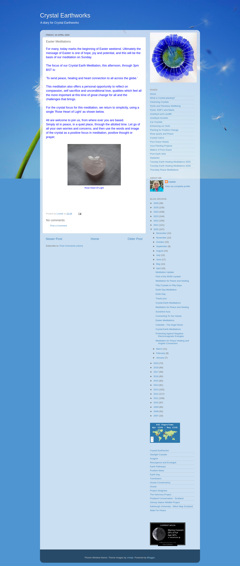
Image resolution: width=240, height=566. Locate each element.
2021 (156, 225)
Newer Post (54, 239)
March (159, 349)
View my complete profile (177, 186)
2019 (156, 363)
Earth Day (161, 294)
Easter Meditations (165, 320)
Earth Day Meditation (166, 289)
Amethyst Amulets (159, 118)
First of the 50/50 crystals (168, 276)
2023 (156, 216)
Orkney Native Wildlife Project (165, 502)
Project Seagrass (158, 490)
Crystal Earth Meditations (168, 303)
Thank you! (161, 298)
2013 (156, 389)
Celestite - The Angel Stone (169, 325)
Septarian (155, 158)
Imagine (154, 458)
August (160, 251)
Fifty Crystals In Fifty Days (169, 285)
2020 (156, 229)
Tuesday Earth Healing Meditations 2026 (170, 166)
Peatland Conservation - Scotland (167, 498)
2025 (156, 207)
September (162, 246)
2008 (156, 411)
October (160, 242)
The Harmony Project (160, 494)
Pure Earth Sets (158, 154)
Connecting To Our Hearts (169, 316)
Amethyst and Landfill (161, 114)
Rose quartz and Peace (162, 134)
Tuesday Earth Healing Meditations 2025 (170, 162)
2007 (156, 415)
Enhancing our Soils (160, 126)
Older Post (135, 239)
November (161, 237)
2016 (156, 376)
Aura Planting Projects (161, 146)
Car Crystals (156, 122)
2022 (156, 220)
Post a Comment (58, 225)
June (159, 259)
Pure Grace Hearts (159, 142)
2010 (156, 402)
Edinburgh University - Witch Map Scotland (171, 506)
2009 (156, 407)
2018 (156, 367)
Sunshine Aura (163, 311)
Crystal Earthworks (65, 15)
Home (95, 239)
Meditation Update (165, 272)
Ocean (153, 486)
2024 (156, 212)
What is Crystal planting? (162, 98)
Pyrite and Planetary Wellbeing (165, 106)
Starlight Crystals (158, 454)
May (158, 264)
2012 (156, 394)
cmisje (130, 557)
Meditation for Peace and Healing (172, 281)
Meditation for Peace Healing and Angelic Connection (172, 342)
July (158, 255)
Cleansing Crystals (159, 102)
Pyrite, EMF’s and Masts (162, 110)
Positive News (157, 470)
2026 (156, 203)
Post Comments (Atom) (71, 246)
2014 (156, 385)
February (161, 353)
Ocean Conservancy (160, 482)
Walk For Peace (158, 510)
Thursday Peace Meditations (164, 170)
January (160, 357)
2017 (156, 372)
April (158, 268)
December (161, 233)
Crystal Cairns (157, 138)
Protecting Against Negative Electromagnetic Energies (170, 334)
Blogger (151, 557)
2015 (156, 380)
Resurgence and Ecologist (163, 462)
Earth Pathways (158, 466)
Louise (172, 182)
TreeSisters (156, 478)
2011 (156, 398)
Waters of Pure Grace (161, 150)
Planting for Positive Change (164, 130)
